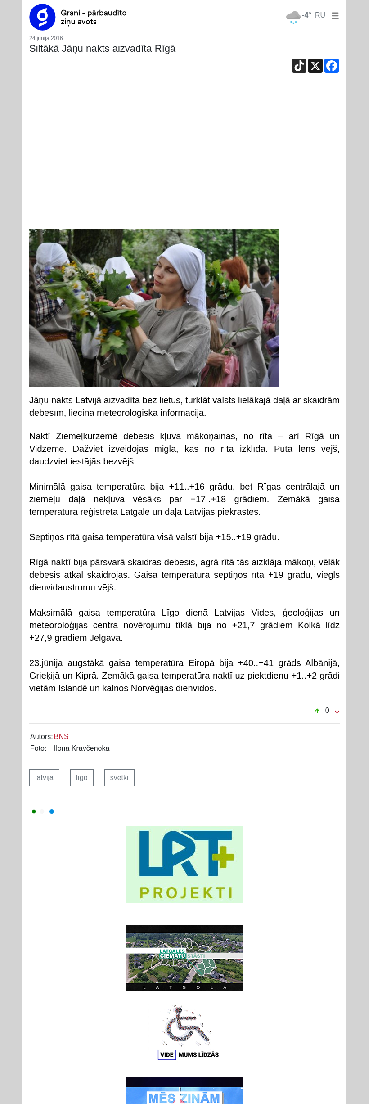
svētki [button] (119, 777)
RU (320, 15)
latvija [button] (44, 777)
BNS (61, 736)
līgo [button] (82, 777)
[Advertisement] (184, 155)
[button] (333, 15)
